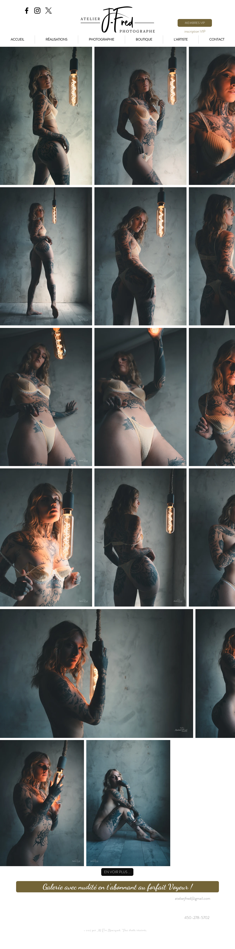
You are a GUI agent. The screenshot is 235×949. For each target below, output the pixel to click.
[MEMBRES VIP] (195, 23)
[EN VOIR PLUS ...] (117, 872)
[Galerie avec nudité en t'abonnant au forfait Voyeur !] (117, 886)
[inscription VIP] (195, 31)
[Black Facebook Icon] (26, 10)
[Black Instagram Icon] (37, 10)
